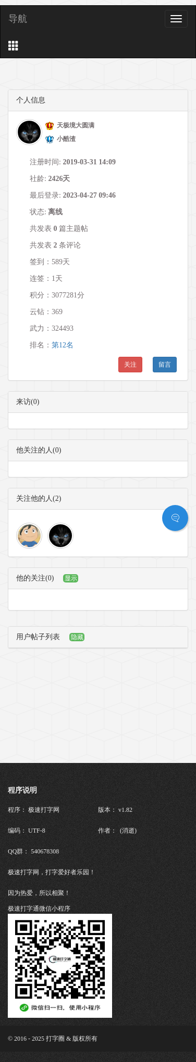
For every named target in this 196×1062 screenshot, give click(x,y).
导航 (17, 19)
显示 (71, 578)
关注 (130, 364)
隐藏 (77, 637)
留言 (164, 364)
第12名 (63, 345)
